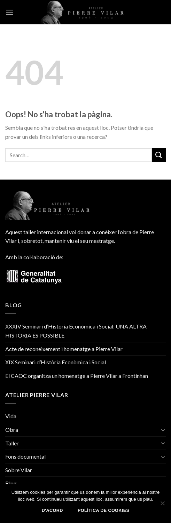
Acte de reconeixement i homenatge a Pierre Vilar (64, 349)
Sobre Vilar (18, 470)
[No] (162, 505)
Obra (11, 429)
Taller (12, 443)
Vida (10, 416)
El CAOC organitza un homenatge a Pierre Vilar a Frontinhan (76, 375)
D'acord (52, 510)
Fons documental (25, 456)
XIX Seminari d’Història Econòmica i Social (55, 362)
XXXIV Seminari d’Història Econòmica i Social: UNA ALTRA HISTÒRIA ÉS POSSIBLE (76, 331)
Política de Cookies (103, 510)
